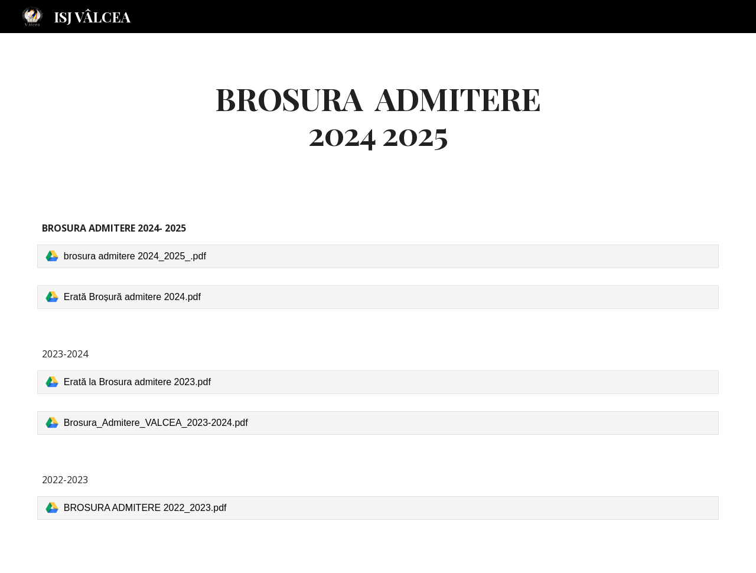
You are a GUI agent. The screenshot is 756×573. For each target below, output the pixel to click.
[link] (378, 256)
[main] (378, 115)
